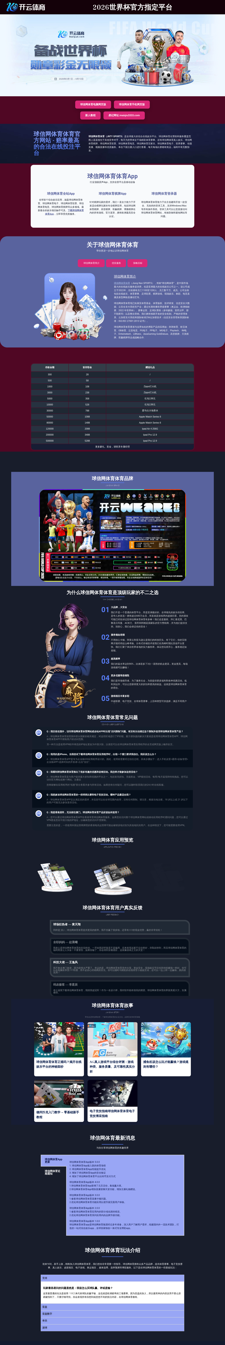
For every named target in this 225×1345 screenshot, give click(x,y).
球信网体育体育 (122, 283)
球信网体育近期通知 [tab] (52, 1172)
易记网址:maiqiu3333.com (124, 115)
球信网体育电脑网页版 (93, 104)
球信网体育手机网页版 (132, 104)
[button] (112, 1278)
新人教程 (90, 115)
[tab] (91, 263)
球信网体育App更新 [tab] (53, 1160)
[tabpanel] (125, 1195)
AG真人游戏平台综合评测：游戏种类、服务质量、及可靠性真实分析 (112, 1067)
